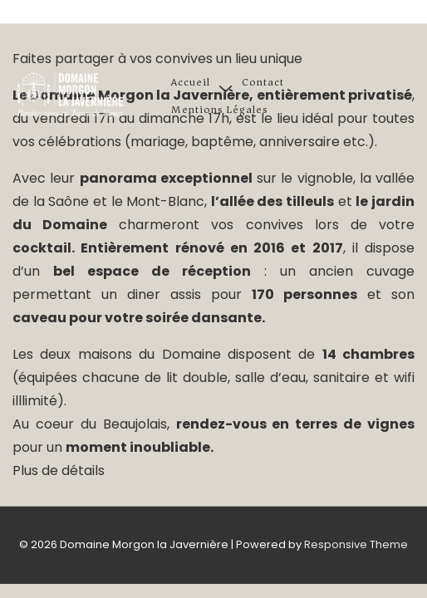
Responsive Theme (356, 544)
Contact (263, 81)
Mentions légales (219, 109)
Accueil (190, 81)
